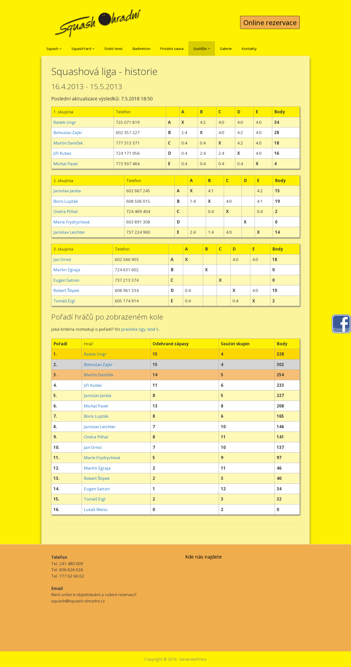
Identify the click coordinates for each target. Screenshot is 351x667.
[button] (60, 48)
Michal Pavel (65, 163)
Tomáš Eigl (64, 301)
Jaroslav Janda (67, 190)
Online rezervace (270, 22)
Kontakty (249, 48)
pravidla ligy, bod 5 (140, 329)
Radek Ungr (64, 122)
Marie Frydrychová (71, 222)
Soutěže (201, 48)
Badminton (141, 48)
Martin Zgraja (66, 269)
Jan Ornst (62, 259)
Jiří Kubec (62, 153)
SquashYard (83, 48)
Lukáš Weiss (95, 509)
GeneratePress (193, 659)
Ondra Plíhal (65, 211)
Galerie (226, 48)
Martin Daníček (68, 143)
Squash (54, 48)
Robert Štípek (66, 290)
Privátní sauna (172, 48)
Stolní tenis (113, 48)
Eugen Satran (66, 280)
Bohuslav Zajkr (67, 132)
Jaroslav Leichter (69, 232)
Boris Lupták (65, 201)
